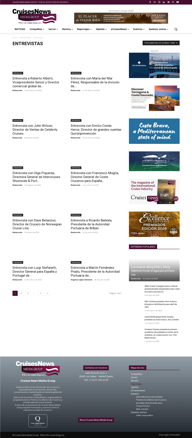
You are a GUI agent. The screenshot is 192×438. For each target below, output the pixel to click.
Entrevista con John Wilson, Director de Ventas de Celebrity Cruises (35, 129)
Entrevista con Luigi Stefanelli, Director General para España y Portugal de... (35, 271)
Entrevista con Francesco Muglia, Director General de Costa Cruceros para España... (95, 177)
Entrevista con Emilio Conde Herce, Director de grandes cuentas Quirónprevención (96, 129)
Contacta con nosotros (96, 368)
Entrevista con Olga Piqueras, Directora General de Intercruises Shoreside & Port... (36, 177)
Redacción (17, 90)
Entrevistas (17, 73)
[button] (176, 29)
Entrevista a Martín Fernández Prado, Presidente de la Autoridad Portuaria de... (95, 271)
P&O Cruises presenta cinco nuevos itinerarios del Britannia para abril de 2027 (161, 304)
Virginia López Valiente (81, 279)
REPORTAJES (25, 37)
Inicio (15, 37)
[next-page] (47, 293)
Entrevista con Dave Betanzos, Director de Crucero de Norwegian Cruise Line (37, 224)
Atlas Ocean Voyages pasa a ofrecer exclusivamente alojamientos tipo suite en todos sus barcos (162, 289)
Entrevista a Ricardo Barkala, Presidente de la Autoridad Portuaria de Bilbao (91, 224)
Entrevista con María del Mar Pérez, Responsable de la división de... (95, 82)
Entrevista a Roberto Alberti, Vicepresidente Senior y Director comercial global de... (36, 82)
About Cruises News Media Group (96, 420)
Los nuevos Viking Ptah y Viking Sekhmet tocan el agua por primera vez (152, 270)
